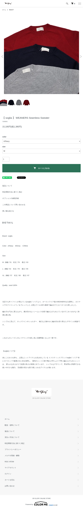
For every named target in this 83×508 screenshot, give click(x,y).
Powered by (41, 503)
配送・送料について (12, 425)
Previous (2, 56)
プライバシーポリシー (13, 449)
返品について (7, 186)
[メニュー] (79, 3)
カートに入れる (42, 168)
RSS (6, 462)
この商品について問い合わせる (13, 205)
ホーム (4, 9)
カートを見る (10, 480)
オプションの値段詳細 (10, 198)
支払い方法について (12, 437)
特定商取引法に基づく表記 (12, 192)
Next (80, 56)
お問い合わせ (10, 486)
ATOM (11, 462)
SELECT (11, 9)
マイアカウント (10, 468)
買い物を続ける (8, 211)
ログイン (8, 474)
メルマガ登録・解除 (12, 455)
